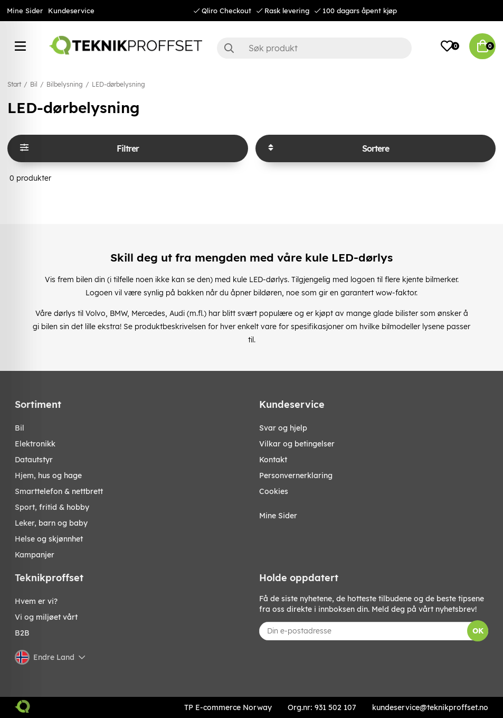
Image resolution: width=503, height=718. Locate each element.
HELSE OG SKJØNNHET (49, 539)
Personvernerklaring (296, 475)
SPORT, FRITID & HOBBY (52, 507)
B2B (22, 633)
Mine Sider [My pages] (278, 515)
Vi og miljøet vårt (46, 617)
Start (14, 84)
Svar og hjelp (283, 428)
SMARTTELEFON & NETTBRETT (59, 491)
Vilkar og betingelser (297, 444)
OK (477, 631)
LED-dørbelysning (118, 84)
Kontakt (273, 459)
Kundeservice (71, 10)
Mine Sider (25, 10)
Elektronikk (35, 444)
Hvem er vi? (36, 601)
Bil (33, 84)
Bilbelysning (64, 84)
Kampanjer (34, 555)
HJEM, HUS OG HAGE (48, 475)
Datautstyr (34, 459)
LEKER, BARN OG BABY (51, 523)
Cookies (273, 491)
